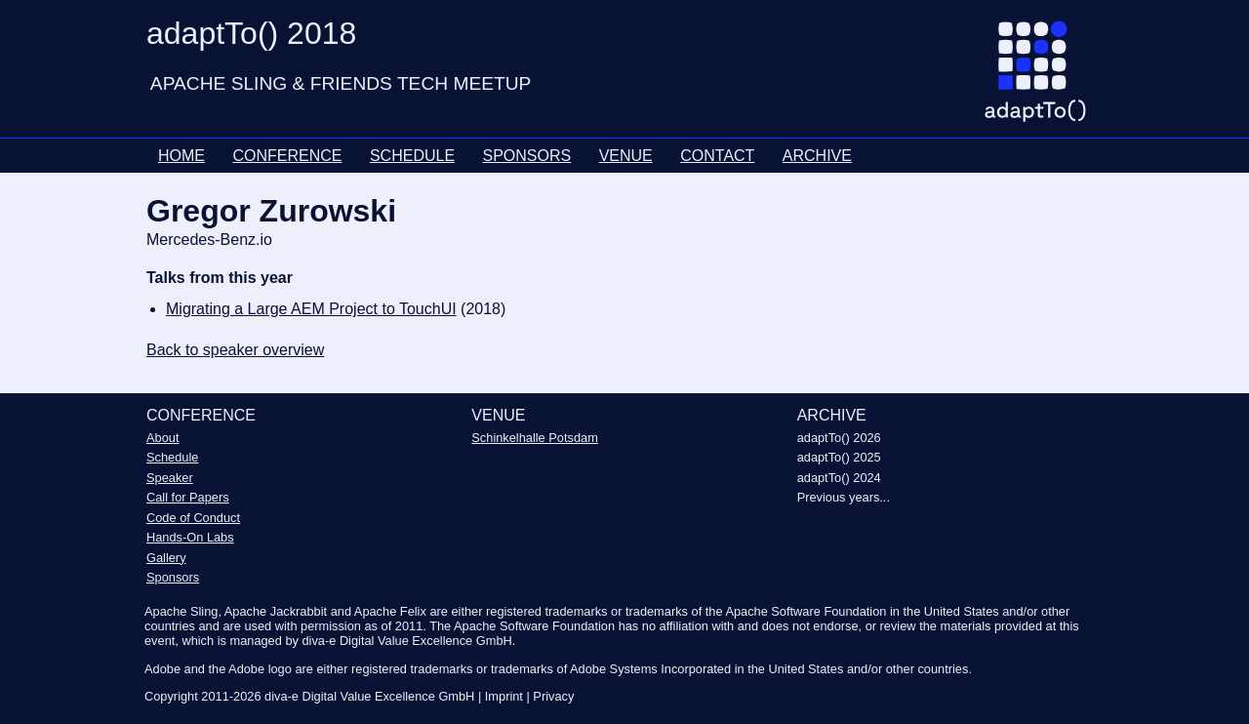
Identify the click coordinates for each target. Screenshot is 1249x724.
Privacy (553, 696)
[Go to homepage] (1043, 79)
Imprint (504, 696)
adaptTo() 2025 (839, 457)
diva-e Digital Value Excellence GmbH (369, 696)
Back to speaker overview (235, 350)
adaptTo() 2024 (839, 477)
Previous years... (843, 497)
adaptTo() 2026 (839, 437)
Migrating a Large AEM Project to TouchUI (311, 309)
